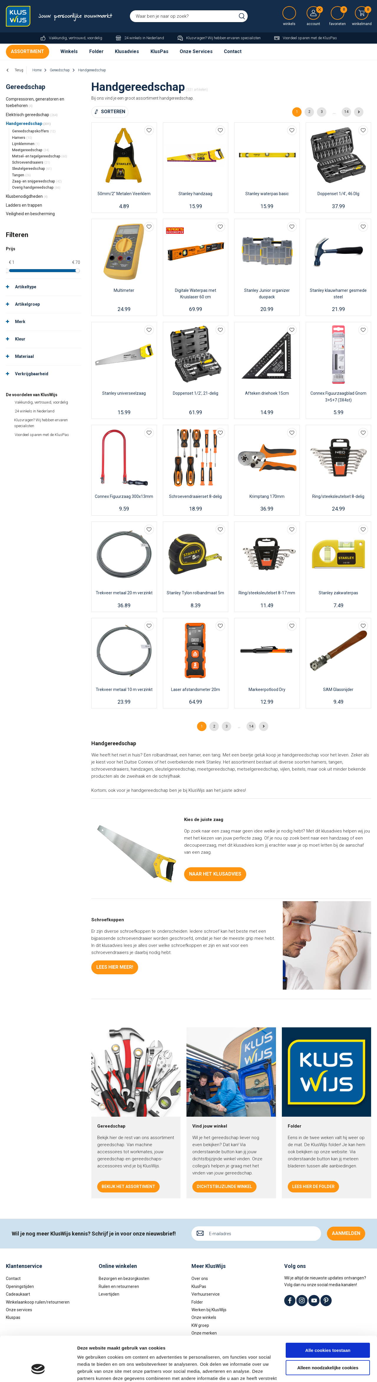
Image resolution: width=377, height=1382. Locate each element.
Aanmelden (346, 1233)
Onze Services (196, 51)
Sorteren (113, 111)
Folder (96, 51)
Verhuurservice (205, 1294)
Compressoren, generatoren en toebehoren (35, 102)
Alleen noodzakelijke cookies (327, 1329)
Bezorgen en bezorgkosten (124, 1278)
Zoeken (242, 16)
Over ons (199, 1278)
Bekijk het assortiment (128, 1186)
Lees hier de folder (313, 1186)
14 (346, 112)
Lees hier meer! (114, 967)
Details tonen (91, 1370)
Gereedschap (25, 87)
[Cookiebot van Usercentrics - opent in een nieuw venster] (38, 1370)
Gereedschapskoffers (34, 131)
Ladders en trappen (24, 205)
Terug (19, 70)
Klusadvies (127, 51)
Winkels (69, 51)
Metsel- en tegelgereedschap (39, 156)
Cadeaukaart (18, 1294)
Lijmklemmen (25, 144)
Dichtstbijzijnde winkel (224, 1186)
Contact (233, 51)
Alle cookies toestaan (327, 1311)
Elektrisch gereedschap (32, 114)
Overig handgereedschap (36, 187)
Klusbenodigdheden (27, 196)
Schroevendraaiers (31, 162)
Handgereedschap (28, 123)
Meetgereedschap (30, 150)
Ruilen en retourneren (119, 1286)
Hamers (22, 137)
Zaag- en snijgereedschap (37, 181)
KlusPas (159, 51)
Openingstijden (20, 1286)
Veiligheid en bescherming (30, 213)
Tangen (21, 175)
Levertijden (109, 1294)
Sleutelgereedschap (32, 168)
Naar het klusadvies (215, 874)
